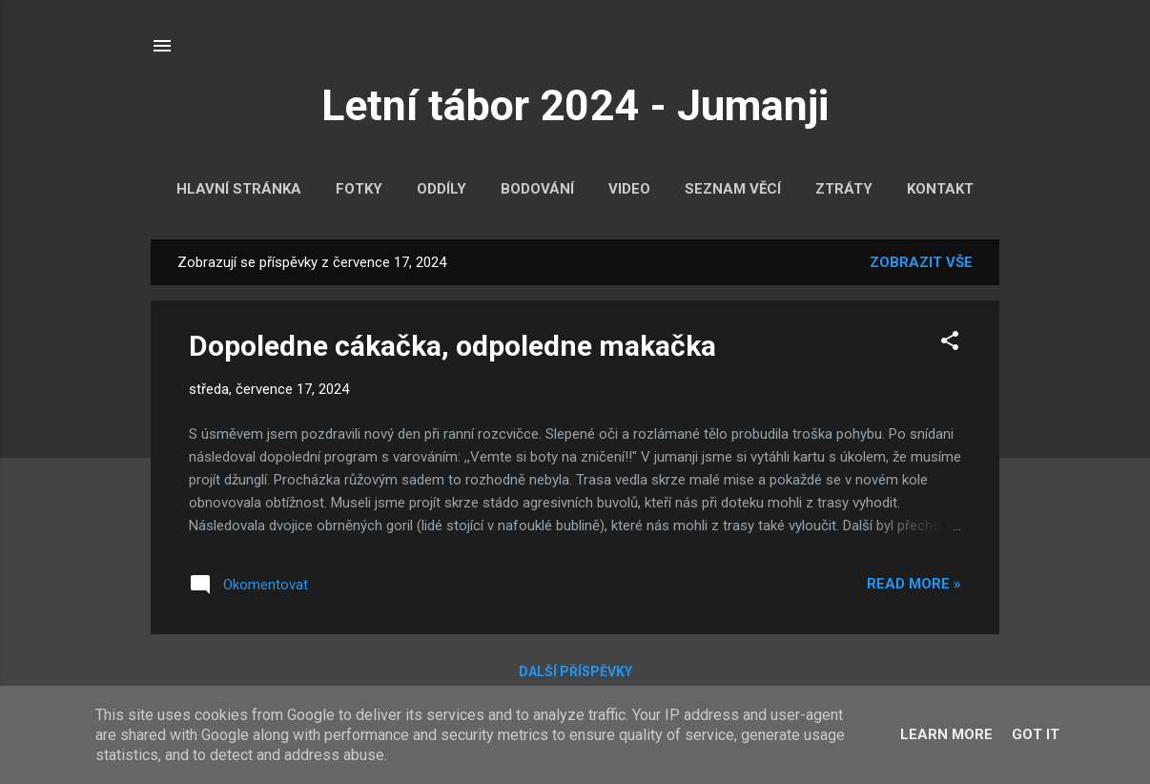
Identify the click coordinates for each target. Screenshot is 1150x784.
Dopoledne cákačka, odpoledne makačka (452, 345)
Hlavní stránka (238, 188)
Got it (1035, 734)
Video (629, 188)
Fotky (359, 188)
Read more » (914, 583)
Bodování (537, 188)
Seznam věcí (733, 188)
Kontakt (940, 188)
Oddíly (441, 188)
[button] (949, 344)
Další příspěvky (575, 671)
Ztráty (844, 188)
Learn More (946, 734)
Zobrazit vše (921, 262)
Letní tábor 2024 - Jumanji (575, 105)
